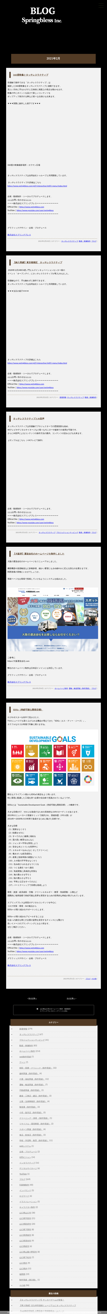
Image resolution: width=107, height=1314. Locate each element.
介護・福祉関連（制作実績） (32, 1079)
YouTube (23, 1174)
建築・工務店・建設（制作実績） (34, 1096)
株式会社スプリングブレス (19, 235)
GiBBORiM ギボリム (93, 1312)
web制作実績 (25, 1056)
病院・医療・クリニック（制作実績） (36, 1068)
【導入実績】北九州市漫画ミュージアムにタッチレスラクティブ (47, 1305)
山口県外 (23, 1263)
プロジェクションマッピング (67, 532)
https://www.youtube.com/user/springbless (35, 210)
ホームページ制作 (61, 688)
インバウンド (25, 1190)
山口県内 (23, 1268)
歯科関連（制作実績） (29, 1073)
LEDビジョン (25, 1157)
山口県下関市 (25, 1229)
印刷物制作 (24, 1185)
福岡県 (22, 1274)
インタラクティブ (27, 1163)
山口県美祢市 (25, 1240)
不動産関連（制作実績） (30, 1090)
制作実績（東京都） (28, 1280)
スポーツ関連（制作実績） (31, 1129)
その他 (93, 979)
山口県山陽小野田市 (28, 1252)
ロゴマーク (24, 1196)
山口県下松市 (25, 1257)
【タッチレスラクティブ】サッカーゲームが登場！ (41, 1300)
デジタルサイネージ (28, 1168)
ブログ (93, 241)
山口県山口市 (25, 1213)
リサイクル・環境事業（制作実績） (35, 1123)
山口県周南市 (25, 1235)
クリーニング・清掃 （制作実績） (34, 1118)
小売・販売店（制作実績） (31, 1112)
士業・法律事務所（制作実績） (33, 1101)
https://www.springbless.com (31, 207)
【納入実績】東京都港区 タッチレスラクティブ (37, 262)
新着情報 (63, 397)
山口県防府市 (25, 1224)
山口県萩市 (24, 1246)
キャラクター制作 (27, 1207)
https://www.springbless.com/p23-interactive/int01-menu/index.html (37, 186)
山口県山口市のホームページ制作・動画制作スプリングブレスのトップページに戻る (54, 1010)
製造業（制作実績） (28, 1107)
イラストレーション (28, 1201)
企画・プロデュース (28, 1151)
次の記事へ (71, 998)
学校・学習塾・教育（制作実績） (34, 1140)
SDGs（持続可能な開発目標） (28, 709)
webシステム (25, 1146)
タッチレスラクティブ (69, 241)
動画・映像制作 (85, 241)
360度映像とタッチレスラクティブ (30, 74)
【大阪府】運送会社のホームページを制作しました (38, 553)
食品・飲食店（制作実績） (31, 1135)
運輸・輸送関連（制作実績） (80, 688)
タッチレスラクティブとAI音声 (28, 418)
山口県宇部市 (25, 1218)
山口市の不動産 (80, 1312)
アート (22, 1062)
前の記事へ (32, 998)
